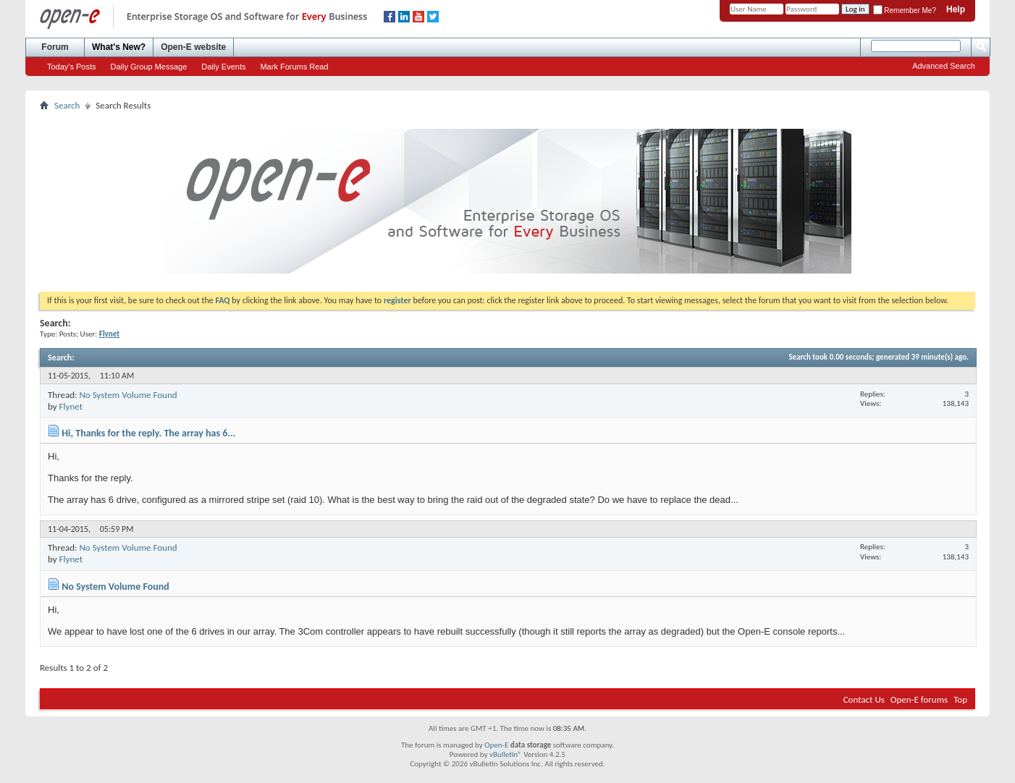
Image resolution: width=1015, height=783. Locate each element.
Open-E (496, 745)
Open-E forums (919, 699)
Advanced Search (943, 66)
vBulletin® (505, 754)
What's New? (119, 47)
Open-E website (193, 47)
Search (67, 105)
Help (955, 9)
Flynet (71, 406)
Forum (54, 47)
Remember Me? (904, 10)
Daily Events (223, 66)
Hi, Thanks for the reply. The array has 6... (148, 433)
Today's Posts (71, 66)
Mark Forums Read (294, 66)
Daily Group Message (149, 66)
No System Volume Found (128, 394)
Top (960, 699)
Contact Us (864, 699)
